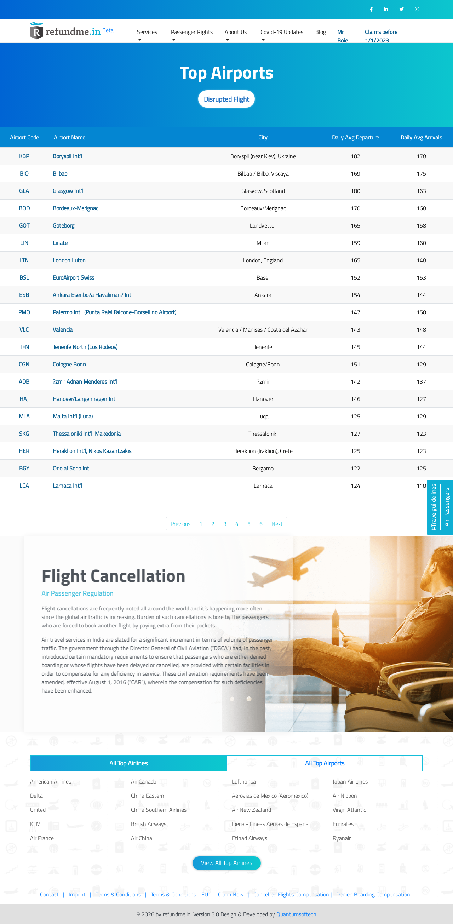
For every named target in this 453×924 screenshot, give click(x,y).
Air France (42, 838)
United (38, 809)
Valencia (63, 329)
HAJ (24, 399)
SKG (24, 433)
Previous (180, 524)
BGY (24, 468)
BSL (24, 277)
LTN (24, 260)
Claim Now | (233, 894)
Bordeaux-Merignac (75, 208)
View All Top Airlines (226, 862)
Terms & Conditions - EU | (182, 894)
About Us (236, 32)
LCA (24, 485)
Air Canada (143, 781)
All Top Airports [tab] (324, 763)
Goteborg (63, 225)
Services (147, 32)
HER (24, 451)
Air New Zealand (251, 809)
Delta (36, 795)
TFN (24, 347)
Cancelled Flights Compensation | (292, 894)
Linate (60, 243)
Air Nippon (345, 795)
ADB (24, 381)
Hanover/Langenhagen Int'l (85, 399)
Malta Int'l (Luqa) (73, 416)
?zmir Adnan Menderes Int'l (85, 381)
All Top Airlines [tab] (128, 763)
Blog (320, 32)
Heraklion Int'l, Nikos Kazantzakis (92, 451)
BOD (24, 208)
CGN (24, 364)
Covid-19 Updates (281, 32)
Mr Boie (342, 36)
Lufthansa (244, 781)
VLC (24, 329)
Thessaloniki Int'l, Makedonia (87, 433)
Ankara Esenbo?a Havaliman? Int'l (93, 295)
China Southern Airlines (159, 809)
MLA (24, 416)
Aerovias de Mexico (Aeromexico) (270, 795)
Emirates (343, 824)
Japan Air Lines (350, 781)
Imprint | (80, 894)
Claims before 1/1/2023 (381, 36)
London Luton (69, 260)
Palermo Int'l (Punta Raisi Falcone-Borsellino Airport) (114, 312)
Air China (141, 838)
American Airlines (50, 781)
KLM (35, 824)
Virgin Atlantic (349, 809)
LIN (24, 243)
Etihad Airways (249, 838)
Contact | (52, 894)
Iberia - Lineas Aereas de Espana (270, 824)
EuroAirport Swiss (73, 277)
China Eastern (147, 795)
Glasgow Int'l (68, 190)
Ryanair (342, 838)
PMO (24, 312)
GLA (24, 190)
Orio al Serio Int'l (72, 468)
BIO (24, 173)
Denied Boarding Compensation (374, 894)
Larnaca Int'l (67, 485)
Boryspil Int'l (67, 156)
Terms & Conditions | (121, 894)
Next (277, 524)
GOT (24, 225)
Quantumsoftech (296, 914)
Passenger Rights (192, 32)
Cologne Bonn (69, 364)
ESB (24, 295)
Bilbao (60, 173)
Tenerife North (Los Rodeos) (85, 347)
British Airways (148, 824)
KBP (24, 156)
